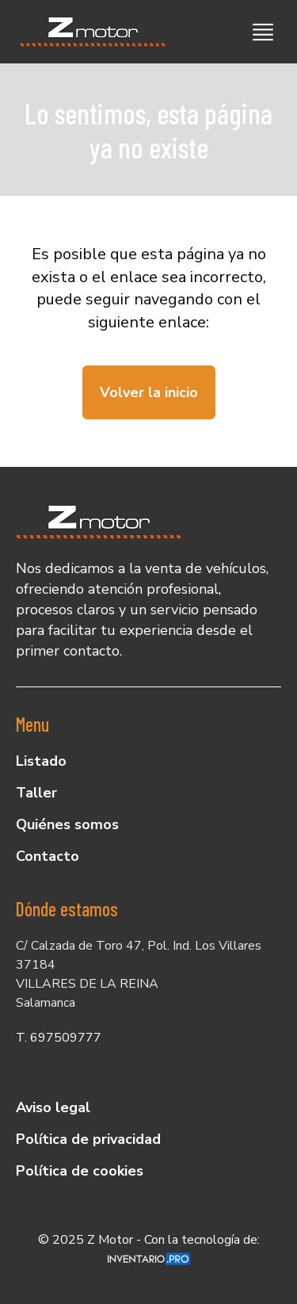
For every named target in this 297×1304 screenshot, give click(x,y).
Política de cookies (79, 1170)
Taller (36, 792)
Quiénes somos (67, 824)
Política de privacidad (88, 1139)
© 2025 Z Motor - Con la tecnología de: (149, 1247)
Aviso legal (53, 1107)
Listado (41, 761)
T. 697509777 (58, 1037)
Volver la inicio (149, 392)
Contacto (47, 856)
